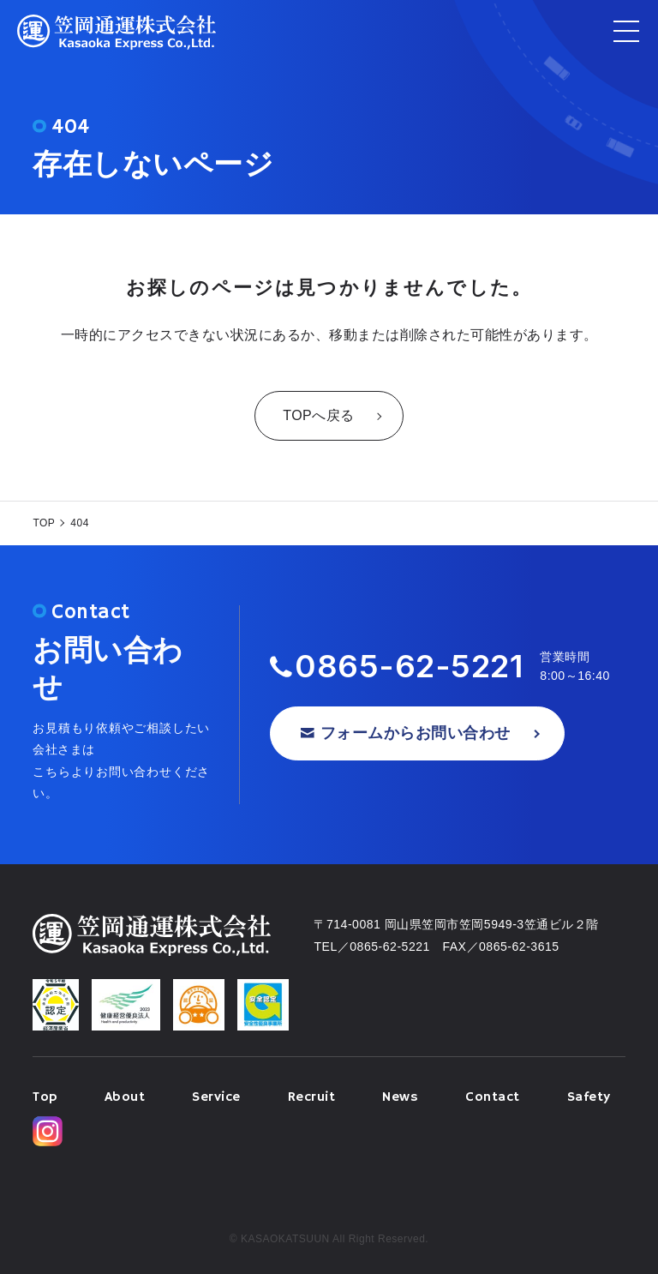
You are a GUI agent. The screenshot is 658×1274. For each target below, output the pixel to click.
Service (216, 1097)
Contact (492, 1097)
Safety (589, 1097)
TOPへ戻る (319, 415)
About (125, 1097)
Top (45, 1097)
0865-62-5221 (409, 666)
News (400, 1097)
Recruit (312, 1097)
